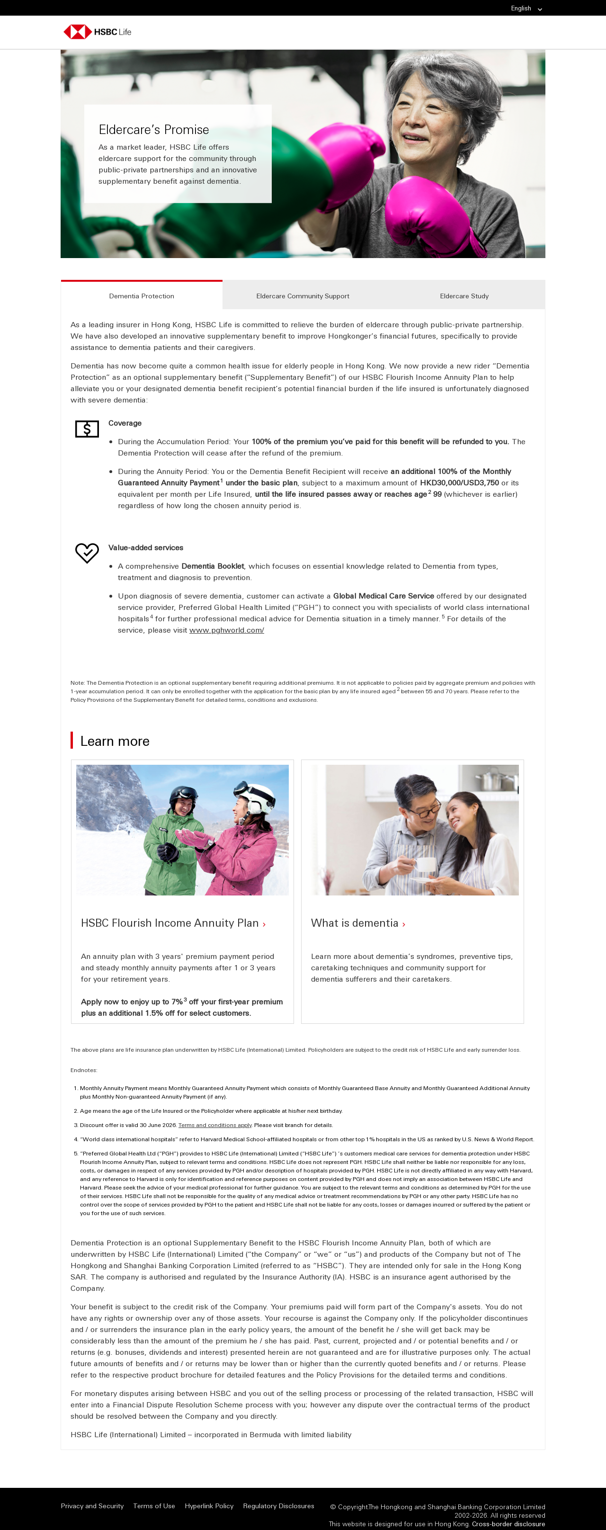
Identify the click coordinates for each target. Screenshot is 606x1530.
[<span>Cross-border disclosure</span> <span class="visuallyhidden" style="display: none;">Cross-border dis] (508, 1511)
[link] (537, 10)
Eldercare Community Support (302, 295)
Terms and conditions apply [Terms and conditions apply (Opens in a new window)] (214, 1113)
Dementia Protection (141, 295)
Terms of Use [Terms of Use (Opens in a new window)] (154, 1493)
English (527, 8)
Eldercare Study (464, 295)
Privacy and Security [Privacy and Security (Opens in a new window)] (92, 1493)
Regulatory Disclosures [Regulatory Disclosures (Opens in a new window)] (278, 1493)
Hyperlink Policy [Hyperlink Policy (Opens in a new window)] (209, 1493)
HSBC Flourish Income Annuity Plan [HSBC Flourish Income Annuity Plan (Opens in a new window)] (170, 917)
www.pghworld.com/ (226, 630)
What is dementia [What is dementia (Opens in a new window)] (355, 917)
